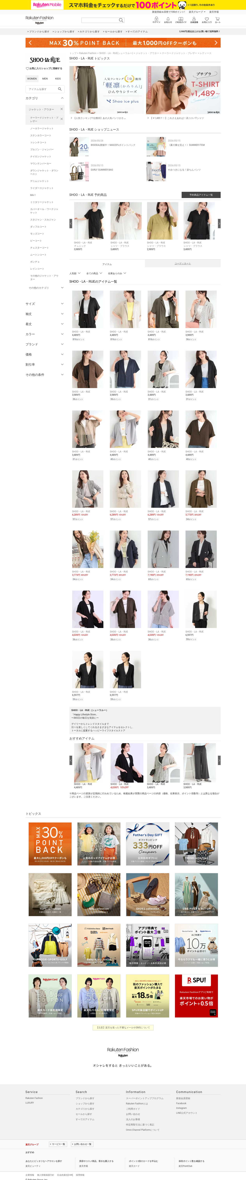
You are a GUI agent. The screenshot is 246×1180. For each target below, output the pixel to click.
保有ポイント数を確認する (191, 1157)
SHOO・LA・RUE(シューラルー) (116, 53)
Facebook (181, 1099)
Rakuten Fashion (88, 53)
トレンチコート (38, 142)
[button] (90, 229)
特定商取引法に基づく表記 (140, 1120)
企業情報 (30, 1171)
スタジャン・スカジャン (43, 219)
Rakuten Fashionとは (137, 1099)
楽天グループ (196, 12)
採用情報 (80, 1171)
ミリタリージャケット (42, 202)
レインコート (37, 268)
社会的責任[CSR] (65, 1171)
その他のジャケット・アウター (44, 277)
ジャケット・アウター (41, 109)
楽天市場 (214, 12)
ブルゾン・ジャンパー (42, 149)
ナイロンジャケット (40, 156)
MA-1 (33, 195)
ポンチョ (35, 261)
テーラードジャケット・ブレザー (44, 119)
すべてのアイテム (85, 1115)
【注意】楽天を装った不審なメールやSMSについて (123, 1023)
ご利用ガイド (133, 1104)
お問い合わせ (133, 1110)
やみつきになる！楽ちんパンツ (184, 169)
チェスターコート (39, 247)
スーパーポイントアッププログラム (144, 1094)
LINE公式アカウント (186, 1108)
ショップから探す (85, 1099)
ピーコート (36, 240)
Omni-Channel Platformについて (143, 1125)
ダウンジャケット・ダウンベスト (44, 172)
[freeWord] (45, 89)
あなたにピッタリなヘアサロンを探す (44, 1157)
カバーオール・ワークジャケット (44, 211)
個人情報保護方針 (45, 1171)
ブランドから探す (85, 1094)
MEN (45, 78)
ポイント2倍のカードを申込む (143, 1157)
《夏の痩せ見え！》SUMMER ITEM (186, 145)
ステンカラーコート (40, 135)
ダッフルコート (38, 226)
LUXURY (30, 1098)
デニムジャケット (39, 181)
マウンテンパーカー (40, 163)
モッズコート (37, 233)
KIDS (58, 78)
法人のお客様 (133, 1115)
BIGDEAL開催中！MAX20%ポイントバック (113, 145)
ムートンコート (38, 254)
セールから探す (84, 1110)
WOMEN (32, 78)
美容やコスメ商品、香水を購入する (96, 1157)
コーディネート (183, 263)
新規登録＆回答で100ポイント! (168, 12)
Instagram (181, 1104)
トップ (72, 53)
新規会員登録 (183, 1094)
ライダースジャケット (42, 188)
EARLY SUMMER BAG (102, 169)
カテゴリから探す (85, 1104)
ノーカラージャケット (42, 128)
